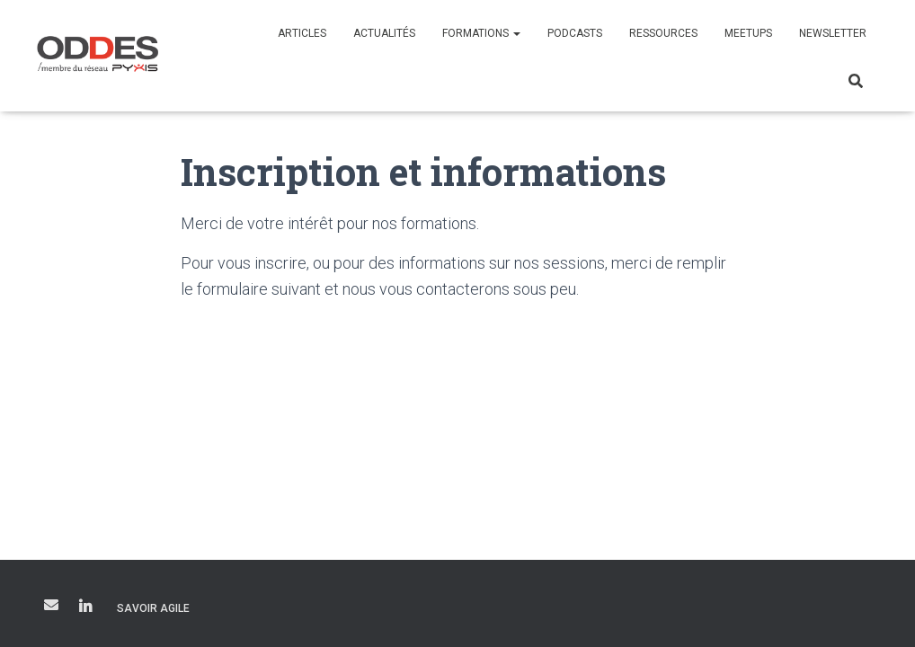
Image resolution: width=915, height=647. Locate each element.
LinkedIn (85, 607)
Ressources (663, 33)
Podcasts (574, 33)
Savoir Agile (153, 608)
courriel (51, 605)
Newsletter (832, 33)
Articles (302, 33)
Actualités (384, 33)
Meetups (748, 33)
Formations (481, 33)
